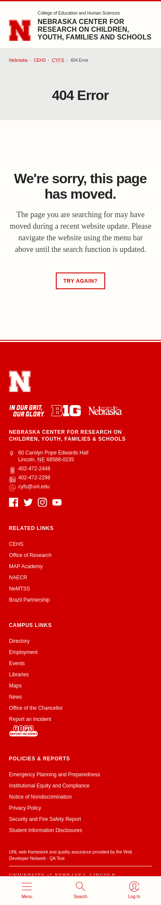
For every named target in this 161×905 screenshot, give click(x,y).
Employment (23, 652)
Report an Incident (30, 726)
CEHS (39, 60)
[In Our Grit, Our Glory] (27, 411)
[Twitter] (28, 502)
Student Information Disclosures (45, 830)
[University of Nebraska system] (105, 410)
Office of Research (30, 555)
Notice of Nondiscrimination (40, 797)
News (15, 697)
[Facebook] (13, 502)
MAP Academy (26, 566)
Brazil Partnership (29, 600)
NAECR (18, 578)
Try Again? (80, 281)
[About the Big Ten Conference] (66, 411)
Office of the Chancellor (36, 708)
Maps (15, 686)
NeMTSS (19, 589)
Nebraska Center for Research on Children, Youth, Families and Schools (95, 29)
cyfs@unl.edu (29, 487)
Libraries (19, 675)
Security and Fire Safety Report (45, 819)
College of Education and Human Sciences (79, 13)
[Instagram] (42, 502)
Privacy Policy (25, 808)
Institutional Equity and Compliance (49, 786)
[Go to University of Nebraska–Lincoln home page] (20, 31)
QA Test (56, 858)
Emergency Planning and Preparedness (54, 775)
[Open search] (80, 890)
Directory (19, 641)
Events (17, 663)
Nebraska (18, 60)
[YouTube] (56, 502)
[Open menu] (27, 890)
